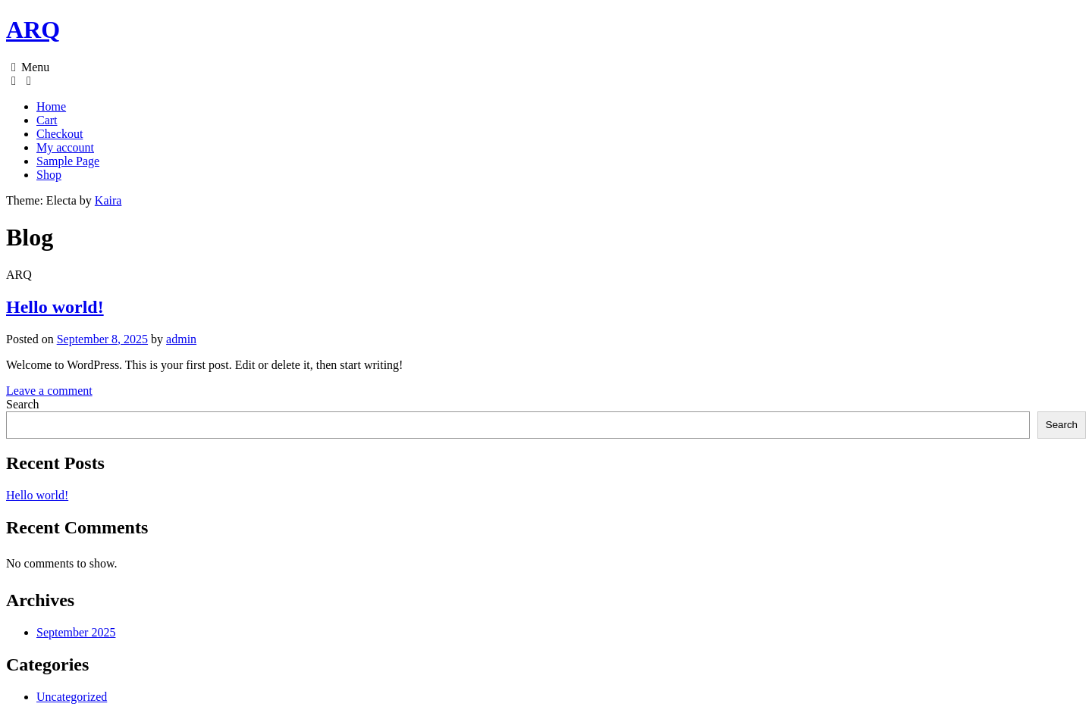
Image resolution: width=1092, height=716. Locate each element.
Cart (47, 120)
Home (51, 106)
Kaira (108, 200)
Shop (48, 174)
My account (65, 147)
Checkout (59, 133)
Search (22, 404)
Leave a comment (49, 390)
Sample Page (67, 161)
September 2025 (75, 632)
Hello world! (55, 307)
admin (181, 339)
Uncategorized (71, 696)
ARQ (33, 29)
